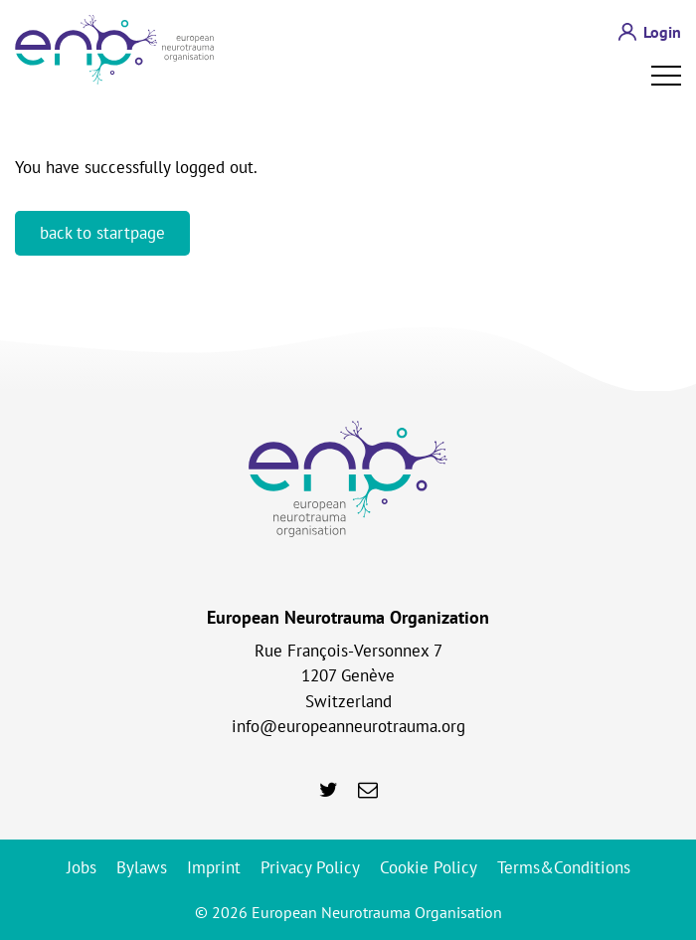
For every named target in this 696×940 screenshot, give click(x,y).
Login (662, 32)
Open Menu (666, 75)
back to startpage (102, 233)
